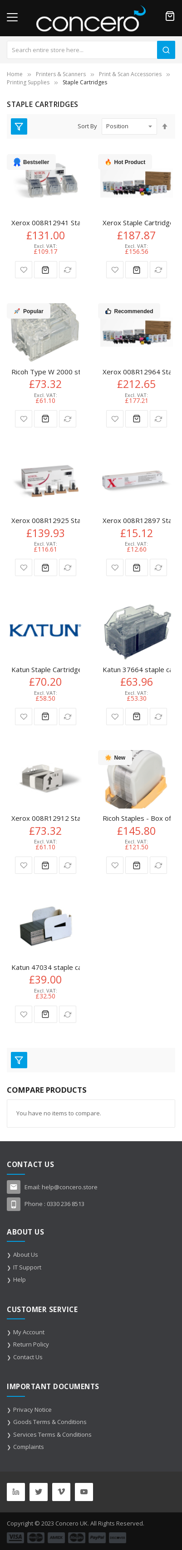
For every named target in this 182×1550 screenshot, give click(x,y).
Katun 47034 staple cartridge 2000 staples (79, 967)
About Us (25, 1254)
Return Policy (31, 1344)
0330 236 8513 (65, 1204)
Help (19, 1279)
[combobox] (91, 50)
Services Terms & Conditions (52, 1434)
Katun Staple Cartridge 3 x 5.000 (62, 669)
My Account (28, 1332)
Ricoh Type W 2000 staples (54, 371)
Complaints (28, 1447)
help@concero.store (70, 1187)
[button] (23, 269)
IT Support (27, 1267)
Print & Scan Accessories (130, 74)
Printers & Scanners (61, 74)
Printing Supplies (28, 82)
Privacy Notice (32, 1409)
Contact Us (28, 1357)
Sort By (87, 126)
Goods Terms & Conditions (50, 1422)
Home (15, 74)
